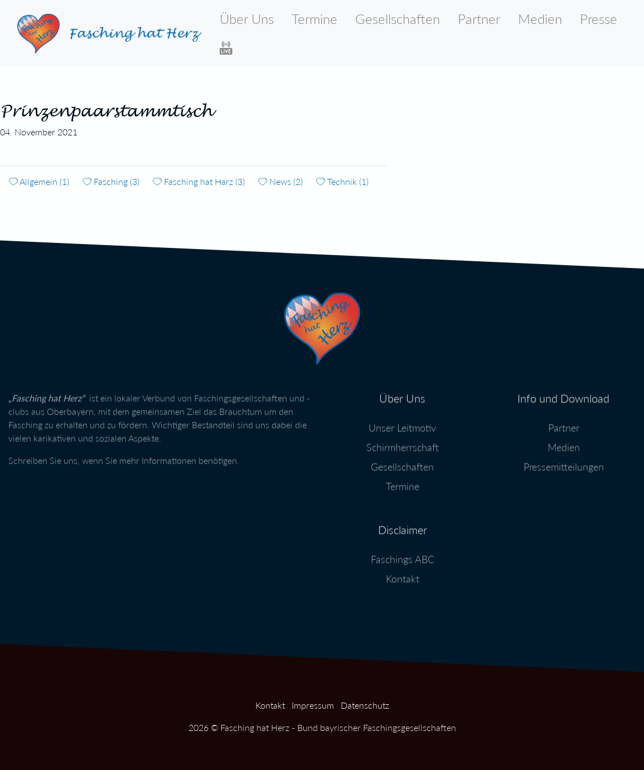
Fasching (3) (111, 181)
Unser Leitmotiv (402, 422)
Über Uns (247, 19)
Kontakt (402, 573)
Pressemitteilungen (564, 461)
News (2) (280, 181)
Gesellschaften (397, 19)
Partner (479, 19)
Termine (314, 19)
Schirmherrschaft (402, 442)
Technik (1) (342, 181)
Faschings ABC (402, 554)
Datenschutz (365, 705)
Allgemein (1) (39, 181)
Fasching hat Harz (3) (199, 181)
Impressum (313, 705)
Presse (598, 19)
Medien (540, 19)
